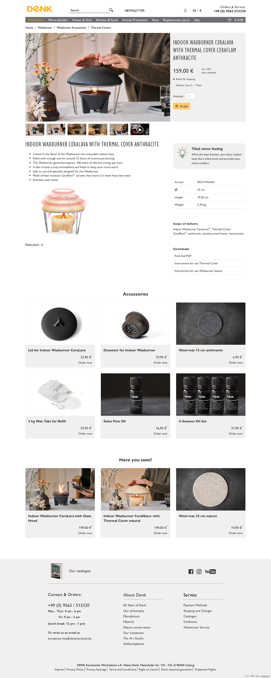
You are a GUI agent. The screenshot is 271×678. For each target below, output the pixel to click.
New (155, 19)
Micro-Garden (58, 19)
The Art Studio (133, 638)
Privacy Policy (75, 669)
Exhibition (190, 621)
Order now (85, 362)
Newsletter (135, 10)
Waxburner (36, 19)
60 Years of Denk (134, 605)
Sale (197, 19)
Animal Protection (135, 19)
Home (29, 27)
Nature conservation (137, 627)
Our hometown (133, 632)
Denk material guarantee (176, 669)
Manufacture (131, 616)
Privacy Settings (96, 669)
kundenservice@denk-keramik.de (69, 638)
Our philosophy (133, 610)
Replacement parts (176, 19)
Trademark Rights (205, 669)
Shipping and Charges (197, 610)
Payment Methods (195, 605)
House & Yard (81, 19)
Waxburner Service (196, 627)
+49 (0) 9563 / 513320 (68, 605)
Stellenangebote (133, 643)
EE (197, 10)
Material (128, 621)
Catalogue (189, 616)
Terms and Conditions (122, 669)
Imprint (59, 669)
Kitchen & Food (107, 19)
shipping (211, 72)
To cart (182, 106)
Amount (178, 96)
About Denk (134, 594)
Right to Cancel (148, 669)
